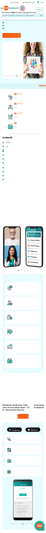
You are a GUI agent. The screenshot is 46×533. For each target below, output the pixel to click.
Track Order (14, 2)
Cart (40, 2)
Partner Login (28, 2)
